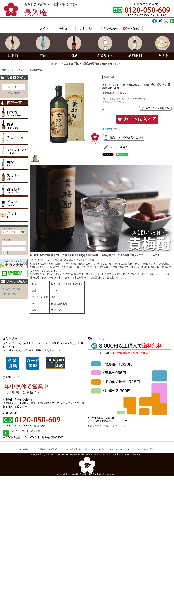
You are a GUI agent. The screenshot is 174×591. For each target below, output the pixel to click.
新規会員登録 (14, 93)
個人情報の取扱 (99, 450)
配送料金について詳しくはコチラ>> (106, 426)
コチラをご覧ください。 (120, 102)
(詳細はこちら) (118, 64)
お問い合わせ (109, 28)
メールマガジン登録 (11, 289)
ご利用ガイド (26, 450)
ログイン (42, 28)
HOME (3, 70)
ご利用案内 (87, 28)
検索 (23, 232)
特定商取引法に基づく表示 (77, 450)
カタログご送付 (9, 293)
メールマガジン (117, 450)
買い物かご (132, 28)
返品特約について (111, 129)
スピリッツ (12, 70)
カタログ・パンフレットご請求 (141, 450)
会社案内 (64, 28)
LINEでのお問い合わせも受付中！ (24, 431)
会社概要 (41, 450)
